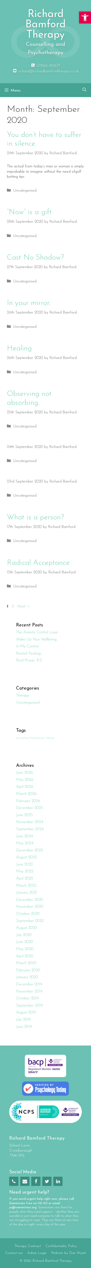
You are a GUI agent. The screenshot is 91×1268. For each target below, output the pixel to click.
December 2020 (29, 900)
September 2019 (29, 1005)
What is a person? (35, 517)
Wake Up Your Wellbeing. (36, 639)
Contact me (14, 1253)
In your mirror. (29, 303)
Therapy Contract (27, 1246)
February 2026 (28, 801)
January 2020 (27, 977)
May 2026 (25, 780)
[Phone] (13, 1181)
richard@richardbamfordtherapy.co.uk (45, 71)
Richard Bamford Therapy (45, 24)
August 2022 (26, 857)
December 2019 (29, 984)
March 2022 (26, 886)
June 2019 (24, 1027)
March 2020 (26, 963)
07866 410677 (45, 66)
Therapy (22, 695)
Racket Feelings (28, 653)
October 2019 (27, 998)
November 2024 (29, 822)
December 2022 (29, 850)
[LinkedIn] (58, 1181)
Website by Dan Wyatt (68, 1253)
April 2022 (24, 878)
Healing (19, 348)
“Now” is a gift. (30, 212)
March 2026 (26, 794)
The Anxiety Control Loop (37, 632)
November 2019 (29, 991)
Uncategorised (25, 191)
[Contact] (24, 1181)
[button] (85, 18)
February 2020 (28, 970)
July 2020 (24, 935)
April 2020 (24, 956)
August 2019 (26, 1012)
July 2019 (23, 1020)
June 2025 (24, 815)
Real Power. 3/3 (29, 660)
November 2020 (29, 907)
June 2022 (24, 864)
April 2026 (24, 787)
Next (23, 606)
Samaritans (17, 1203)
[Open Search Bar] (84, 90)
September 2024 (30, 829)
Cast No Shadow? (35, 257)
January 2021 (26, 893)
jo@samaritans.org (23, 1207)
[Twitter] (46, 1181)
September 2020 (30, 921)
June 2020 (24, 942)
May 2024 (24, 843)
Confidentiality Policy (61, 1246)
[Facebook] (35, 1181)
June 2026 (24, 773)
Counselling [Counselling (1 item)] (22, 738)
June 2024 (24, 836)
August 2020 (26, 928)
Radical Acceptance (38, 563)
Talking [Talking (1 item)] (50, 738)
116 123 (43, 1203)
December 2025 (29, 808)
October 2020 (28, 914)
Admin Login (36, 1253)
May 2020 (25, 949)
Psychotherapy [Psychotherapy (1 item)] (37, 738)
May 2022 (24, 871)
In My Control (27, 646)
